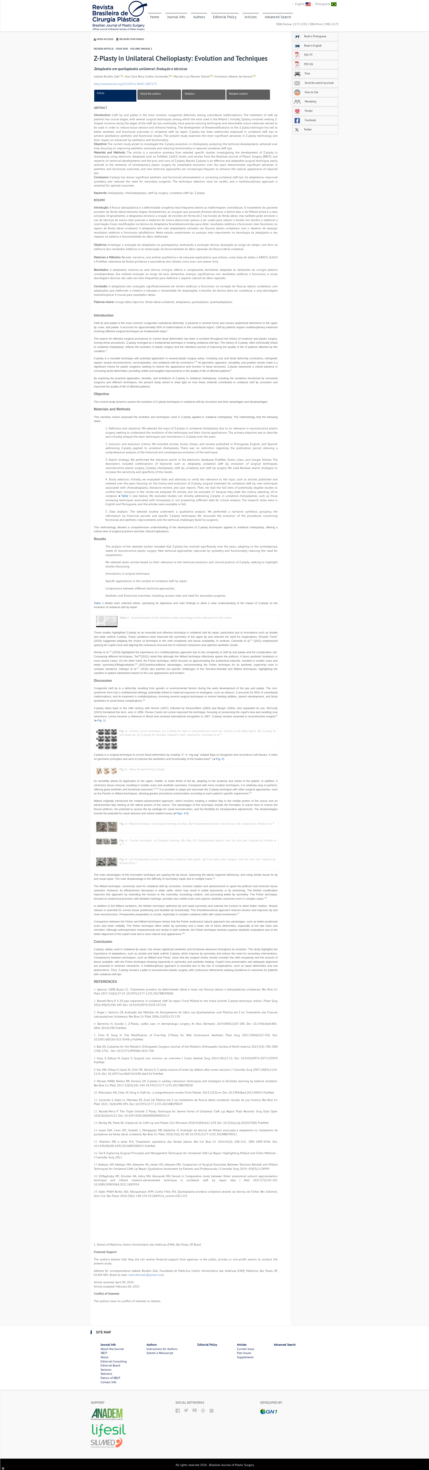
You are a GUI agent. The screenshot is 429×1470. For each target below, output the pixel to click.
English (303, 4)
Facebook (305, 120)
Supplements (245, 1357)
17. (96, 1164)
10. (96, 1092)
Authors (199, 17)
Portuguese (325, 4)
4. (95, 1024)
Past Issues (244, 1353)
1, (120, 75)
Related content (238, 93)
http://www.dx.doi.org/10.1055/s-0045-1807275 (125, 84)
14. (96, 1130)
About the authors (150, 93)
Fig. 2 (219, 759)
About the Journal (112, 1349)
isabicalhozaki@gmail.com (145, 1275)
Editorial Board (110, 1365)
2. (95, 1001)
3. (95, 1012)
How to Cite (306, 92)
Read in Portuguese (310, 36)
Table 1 (126, 496)
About (104, 1357)
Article (100, 93)
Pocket (303, 110)
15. (96, 1142)
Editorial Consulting (114, 1361)
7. (95, 1058)
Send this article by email (314, 82)
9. (95, 1081)
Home (154, 17)
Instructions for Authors (162, 1349)
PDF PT (303, 55)
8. (95, 1070)
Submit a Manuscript (160, 1353)
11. (96, 1100)
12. (96, 1111)
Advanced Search (278, 17)
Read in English (308, 45)
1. (95, 989)
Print (302, 73)
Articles (251, 17)
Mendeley (305, 101)
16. (96, 1153)
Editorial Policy (225, 17)
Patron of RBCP (110, 1378)
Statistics (190, 93)
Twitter (303, 129)
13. (96, 1123)
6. (95, 1046)
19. (96, 1191)
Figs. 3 (181, 813)
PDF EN (303, 64)
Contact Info (108, 1382)
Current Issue (245, 1349)
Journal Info (176, 17)
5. (96, 1035)
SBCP (104, 1353)
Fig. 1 (101, 720)
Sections (106, 1370)
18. (96, 1176)
